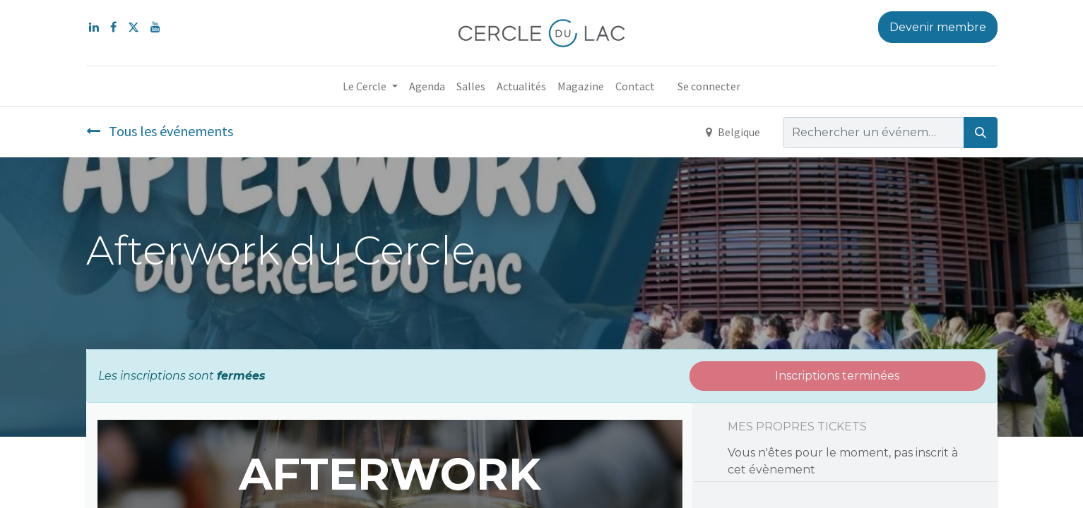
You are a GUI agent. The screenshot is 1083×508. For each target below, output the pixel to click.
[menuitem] (427, 86)
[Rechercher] (981, 132)
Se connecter (708, 86)
